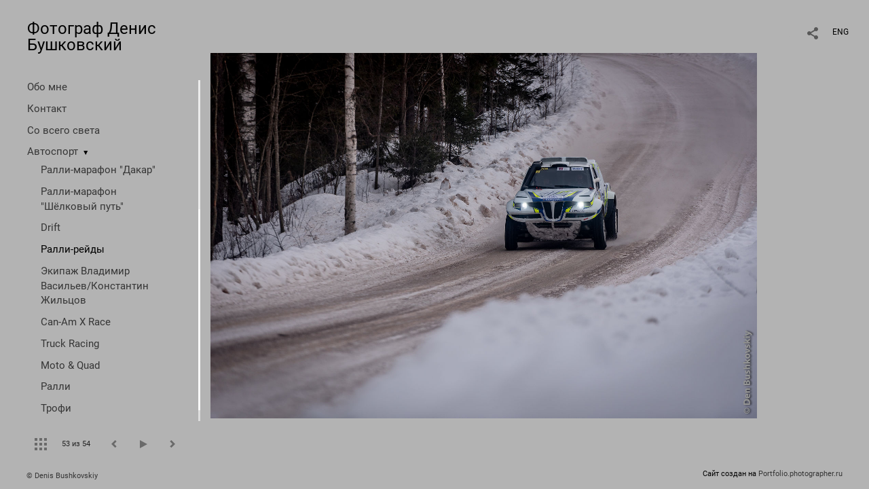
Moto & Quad (70, 365)
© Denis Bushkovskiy (62, 475)
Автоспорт (52, 151)
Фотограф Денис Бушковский (91, 36)
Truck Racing (70, 344)
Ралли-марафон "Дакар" (98, 170)
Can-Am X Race (76, 322)
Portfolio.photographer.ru (800, 473)
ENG (840, 32)
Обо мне (47, 87)
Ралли (56, 386)
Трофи (56, 408)
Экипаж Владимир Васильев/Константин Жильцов (95, 286)
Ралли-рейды (73, 249)
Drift (50, 227)
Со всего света (63, 130)
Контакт (47, 109)
